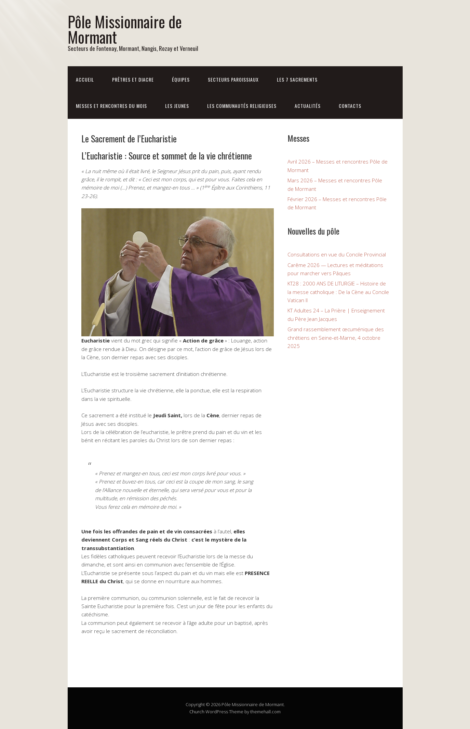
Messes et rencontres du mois (111, 105)
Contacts (350, 105)
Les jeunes (177, 105)
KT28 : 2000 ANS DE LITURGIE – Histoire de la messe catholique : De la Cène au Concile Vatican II (338, 292)
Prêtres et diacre (133, 79)
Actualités (308, 105)
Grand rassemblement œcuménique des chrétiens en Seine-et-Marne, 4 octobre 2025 (335, 337)
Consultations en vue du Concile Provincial (336, 254)
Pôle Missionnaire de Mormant (125, 29)
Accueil (85, 79)
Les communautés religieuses (242, 105)
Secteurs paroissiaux (233, 79)
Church (196, 712)
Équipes (181, 79)
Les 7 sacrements (297, 79)
